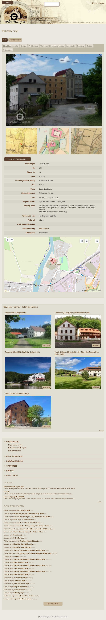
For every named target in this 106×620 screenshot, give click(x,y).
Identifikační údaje (10, 46)
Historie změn (53, 604)
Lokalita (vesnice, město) (25, 181)
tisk (4, 40)
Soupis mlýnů (64, 22)
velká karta (46, 345)
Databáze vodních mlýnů (81, 22)
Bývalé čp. (31, 172)
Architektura (33, 46)
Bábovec (17, 556)
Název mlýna (30, 164)
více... (100, 502)
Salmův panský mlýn (21, 562)
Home (53, 22)
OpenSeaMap (96, 291)
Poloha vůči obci (28, 216)
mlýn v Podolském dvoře (24, 596)
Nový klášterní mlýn (22, 584)
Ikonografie (70, 46)
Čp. (33, 168)
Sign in (94, 3)
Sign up (101, 3)
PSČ (33, 185)
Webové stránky (28, 228)
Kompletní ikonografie (17, 159)
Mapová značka (29, 202)
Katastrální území (28, 193)
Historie (23, 46)
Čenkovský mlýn (21, 577)
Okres (32, 189)
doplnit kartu (15, 40)
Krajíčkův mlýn (25, 510)
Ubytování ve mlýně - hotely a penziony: (20, 307)
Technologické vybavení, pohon (51, 46)
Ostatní (89, 46)
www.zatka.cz (44, 228)
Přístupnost (30, 233)
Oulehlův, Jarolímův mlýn (23, 547)
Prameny (80, 46)
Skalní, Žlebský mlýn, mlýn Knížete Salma (34, 526)
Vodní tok (31, 220)
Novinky (8, 482)
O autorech (7, 50)
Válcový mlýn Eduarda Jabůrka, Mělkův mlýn (36, 529)
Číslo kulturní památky (26, 224)
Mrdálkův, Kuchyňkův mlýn (29, 541)
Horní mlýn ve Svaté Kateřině (24, 520)
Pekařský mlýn (20, 590)
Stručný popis (29, 206)
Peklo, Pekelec (19, 538)
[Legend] (97, 241)
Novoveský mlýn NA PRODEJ (14, 497)
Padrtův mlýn (18, 535)
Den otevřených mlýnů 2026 (14, 487)
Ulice (33, 176)
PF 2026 (7, 492)
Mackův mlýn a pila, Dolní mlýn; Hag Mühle (29, 514)
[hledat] (52, 4)
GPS (33, 197)
